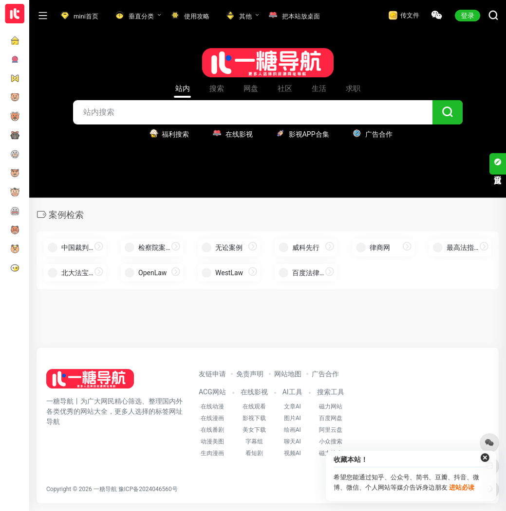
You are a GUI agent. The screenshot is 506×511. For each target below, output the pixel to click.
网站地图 (287, 374)
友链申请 (212, 374)
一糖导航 (105, 489)
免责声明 (249, 374)
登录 (467, 15)
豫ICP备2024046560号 (148, 489)
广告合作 (325, 374)
